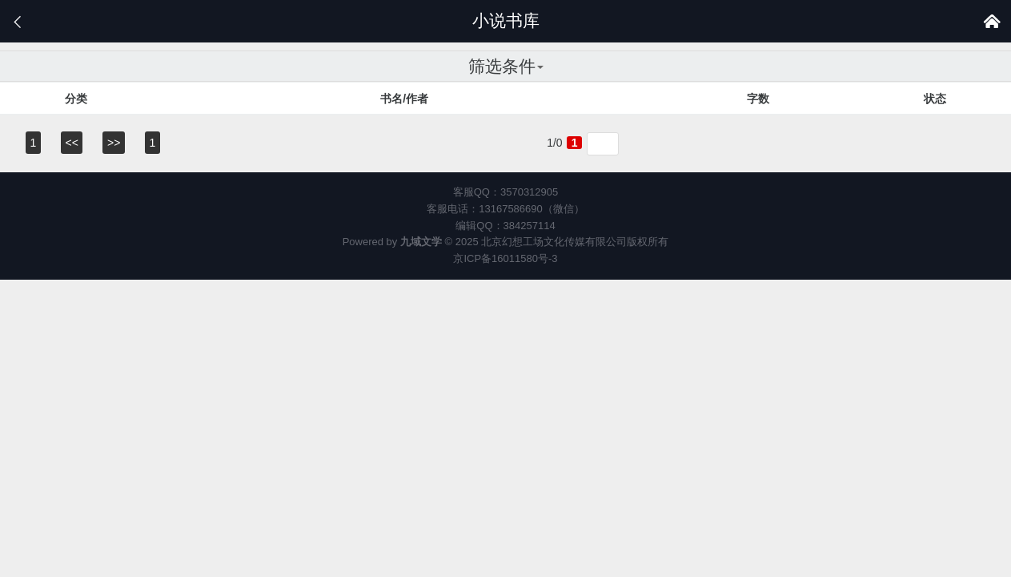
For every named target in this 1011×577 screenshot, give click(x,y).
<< (72, 142)
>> (113, 142)
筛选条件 (506, 66)
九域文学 (421, 242)
